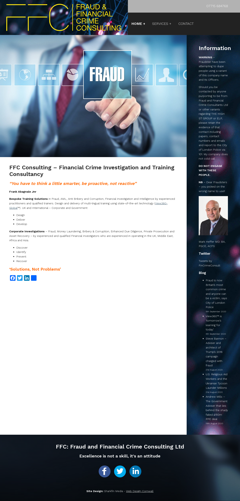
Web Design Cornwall (139, 491)
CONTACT (186, 24)
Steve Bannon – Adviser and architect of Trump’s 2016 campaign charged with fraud (216, 352)
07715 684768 (217, 6)
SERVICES (160, 24)
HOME (136, 24)
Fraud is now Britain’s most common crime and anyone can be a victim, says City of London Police (216, 294)
